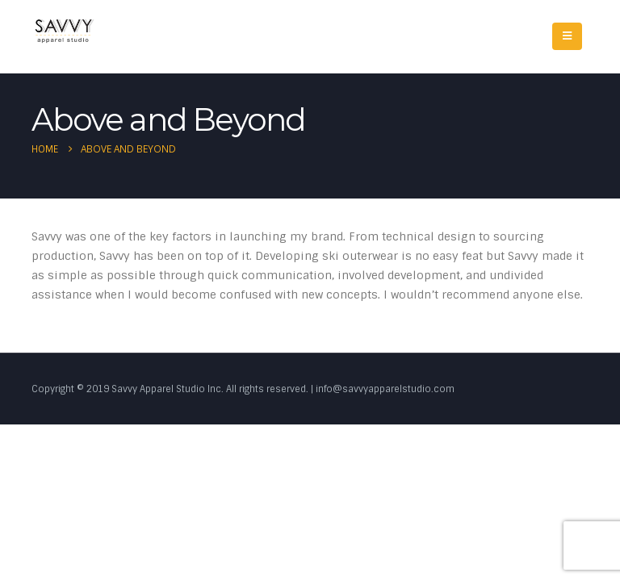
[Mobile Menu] (567, 36)
